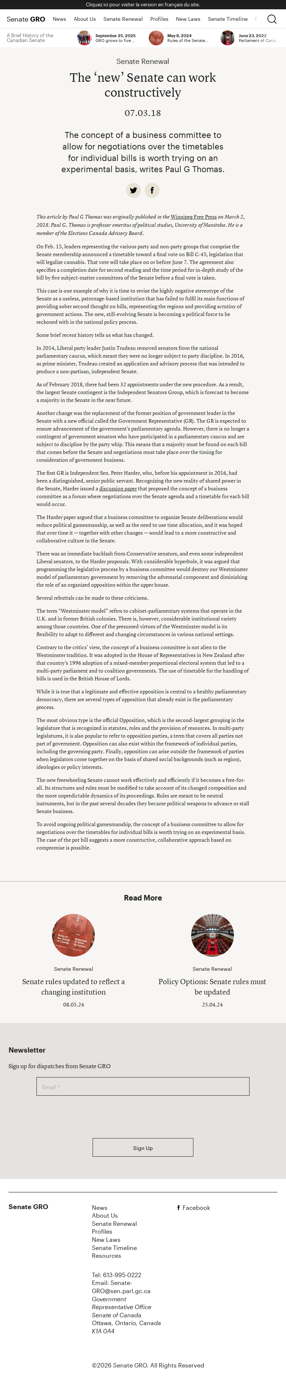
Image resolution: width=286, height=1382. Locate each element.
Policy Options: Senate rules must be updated (212, 986)
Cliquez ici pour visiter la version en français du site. (143, 4)
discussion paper (118, 488)
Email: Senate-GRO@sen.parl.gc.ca (121, 1286)
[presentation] (93, 1116)
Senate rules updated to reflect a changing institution (73, 986)
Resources (106, 1255)
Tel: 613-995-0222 (116, 1274)
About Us (85, 19)
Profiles (159, 19)
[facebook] (152, 190)
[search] (271, 19)
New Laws (188, 19)
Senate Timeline (228, 19)
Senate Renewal (123, 19)
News (59, 19)
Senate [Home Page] (26, 19)
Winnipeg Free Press (194, 216)
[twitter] (133, 190)
